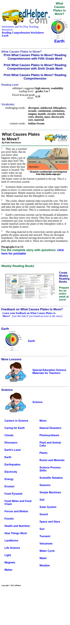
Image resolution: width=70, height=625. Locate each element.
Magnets (9, 562)
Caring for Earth (14, 428)
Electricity (10, 471)
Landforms (11, 540)
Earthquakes (12, 464)
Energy (8, 479)
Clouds (8, 435)
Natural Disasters (51, 428)
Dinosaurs (10, 442)
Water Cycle (47, 550)
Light (7, 555)
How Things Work (15, 533)
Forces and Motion (16, 511)
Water (43, 558)
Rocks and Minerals (52, 460)
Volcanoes (46, 543)
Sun (42, 529)
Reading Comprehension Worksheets (23, 32)
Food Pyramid (13, 493)
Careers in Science (16, 420)
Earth (7, 457)
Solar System (48, 507)
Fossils (9, 518)
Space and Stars (50, 521)
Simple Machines (50, 492)
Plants (44, 452)
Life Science (12, 547)
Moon (43, 420)
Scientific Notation (51, 477)
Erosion (9, 486)
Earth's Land (12, 449)
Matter (8, 569)
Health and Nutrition (17, 526)
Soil (42, 499)
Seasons (45, 485)
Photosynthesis (49, 435)
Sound (44, 514)
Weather (45, 565)
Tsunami (45, 536)
